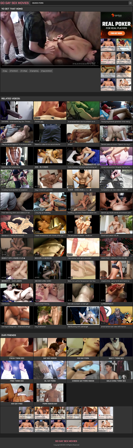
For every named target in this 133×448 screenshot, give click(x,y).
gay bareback (47, 71)
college (24, 71)
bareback (15, 71)
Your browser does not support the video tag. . (50, 40)
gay (6, 71)
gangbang (35, 71)
